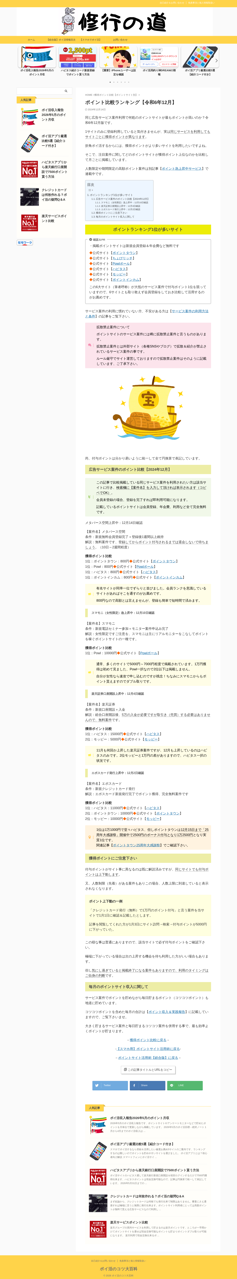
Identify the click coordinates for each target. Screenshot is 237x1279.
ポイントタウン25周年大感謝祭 (136, 845)
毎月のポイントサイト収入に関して (115, 216)
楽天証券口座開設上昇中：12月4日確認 (120, 206)
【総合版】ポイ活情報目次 (61, 39)
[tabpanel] (37, 62)
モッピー (120, 274)
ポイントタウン (125, 253)
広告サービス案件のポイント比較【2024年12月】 (123, 199)
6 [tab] (129, 82)
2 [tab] (114, 82)
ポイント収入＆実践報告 (166, 1012)
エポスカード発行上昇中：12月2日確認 (120, 209)
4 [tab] (121, 82)
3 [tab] (117, 82)
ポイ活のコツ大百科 (118, 1267)
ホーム (31, 39)
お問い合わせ (120, 39)
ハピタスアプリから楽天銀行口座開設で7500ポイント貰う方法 (149, 1168)
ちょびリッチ (123, 258)
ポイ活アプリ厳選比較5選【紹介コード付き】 (138, 1142)
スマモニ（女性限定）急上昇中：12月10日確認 (124, 202)
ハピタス (120, 269)
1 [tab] (110, 82)
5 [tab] (125, 82)
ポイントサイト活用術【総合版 (141, 1058)
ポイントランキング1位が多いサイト (111, 194)
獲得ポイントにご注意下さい (111, 212)
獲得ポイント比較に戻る (148, 1040)
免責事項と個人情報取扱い (201, 2)
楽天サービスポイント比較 (126, 1220)
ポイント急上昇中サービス (182, 168)
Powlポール (122, 264)
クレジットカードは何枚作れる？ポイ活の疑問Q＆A (143, 1194)
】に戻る (171, 1058)
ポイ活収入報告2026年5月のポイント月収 (136, 1116)
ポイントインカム (126, 280)
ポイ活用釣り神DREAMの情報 (159, 70)
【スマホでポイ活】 (90, 39)
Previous (21, 60)
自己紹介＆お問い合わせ (172, 2)
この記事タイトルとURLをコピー (148, 1069)
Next (215, 60)
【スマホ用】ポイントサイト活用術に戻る (148, 1049)
